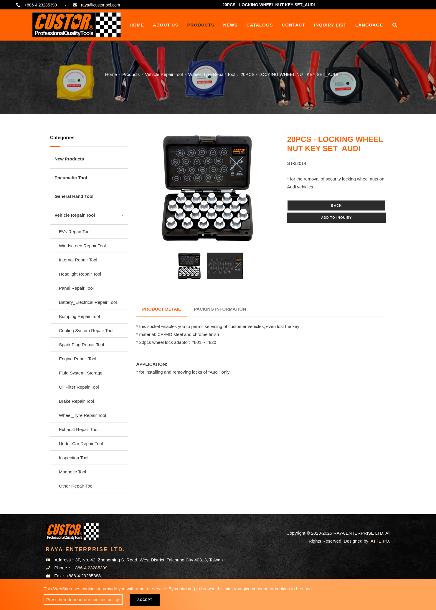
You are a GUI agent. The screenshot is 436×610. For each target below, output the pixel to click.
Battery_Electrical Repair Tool (88, 302)
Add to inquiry (336, 217)
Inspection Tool (73, 457)
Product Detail (161, 308)
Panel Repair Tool (76, 288)
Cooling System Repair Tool (86, 330)
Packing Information (220, 308)
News (230, 24)
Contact (293, 24)
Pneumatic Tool (70, 177)
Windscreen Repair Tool (82, 245)
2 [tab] (211, 235)
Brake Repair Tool (76, 401)
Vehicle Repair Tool (164, 73)
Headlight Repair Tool (80, 273)
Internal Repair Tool (78, 259)
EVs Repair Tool (74, 231)
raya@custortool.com (100, 5)
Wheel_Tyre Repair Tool (211, 73)
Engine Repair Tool (77, 358)
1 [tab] (203, 235)
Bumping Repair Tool (79, 316)
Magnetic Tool (72, 471)
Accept (144, 599)
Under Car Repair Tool (81, 443)
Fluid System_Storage (81, 372)
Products (200, 24)
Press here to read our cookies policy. (83, 599)
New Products (69, 158)
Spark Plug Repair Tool (81, 344)
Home (137, 24)
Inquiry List (330, 24)
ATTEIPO (380, 540)
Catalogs (260, 24)
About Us (165, 24)
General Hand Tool (73, 196)
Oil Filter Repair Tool (79, 386)
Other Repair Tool (76, 485)
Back (336, 205)
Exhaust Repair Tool (78, 429)
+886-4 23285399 (40, 5)
